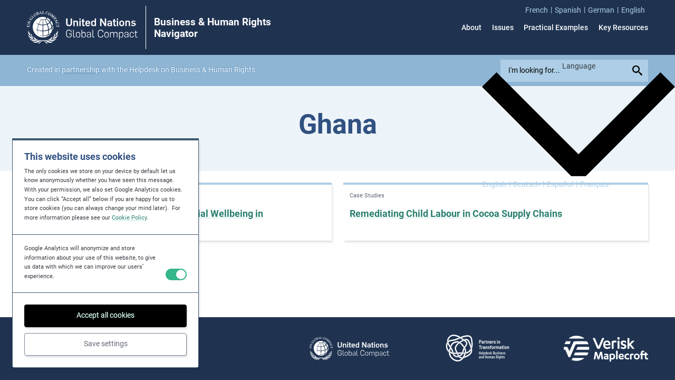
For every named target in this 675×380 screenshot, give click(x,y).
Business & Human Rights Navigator (212, 28)
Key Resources (623, 27)
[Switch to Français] (594, 184)
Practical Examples (556, 27)
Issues (503, 27)
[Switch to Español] (562, 184)
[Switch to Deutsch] (528, 184)
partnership (81, 69)
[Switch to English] (496, 184)
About (471, 27)
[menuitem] (540, 10)
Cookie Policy (129, 217)
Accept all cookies (105, 315)
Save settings (106, 343)
